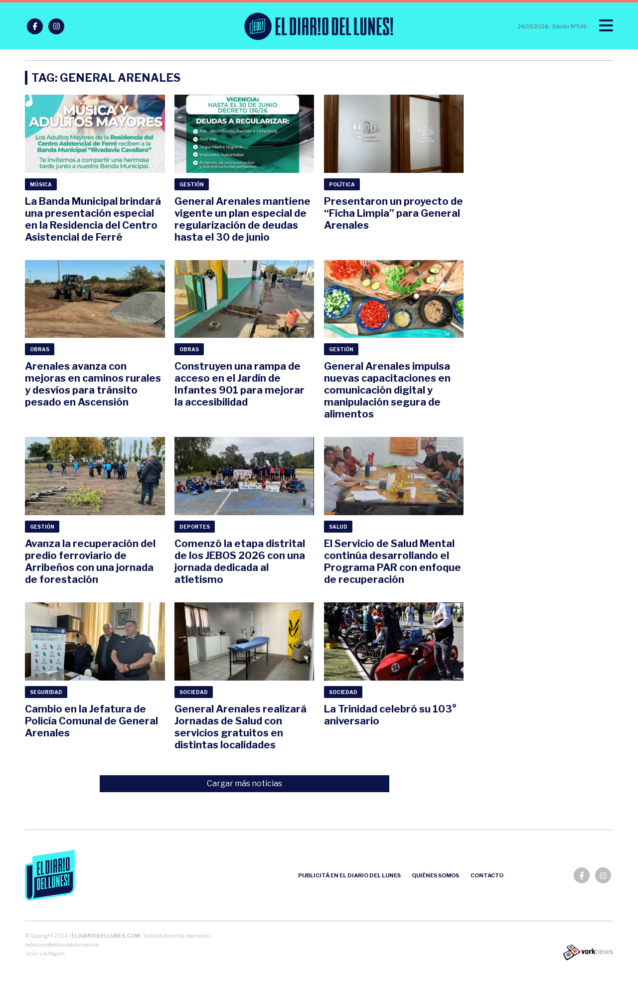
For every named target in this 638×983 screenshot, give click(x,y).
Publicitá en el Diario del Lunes (349, 875)
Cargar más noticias (244, 783)
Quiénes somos (435, 875)
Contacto (487, 875)
